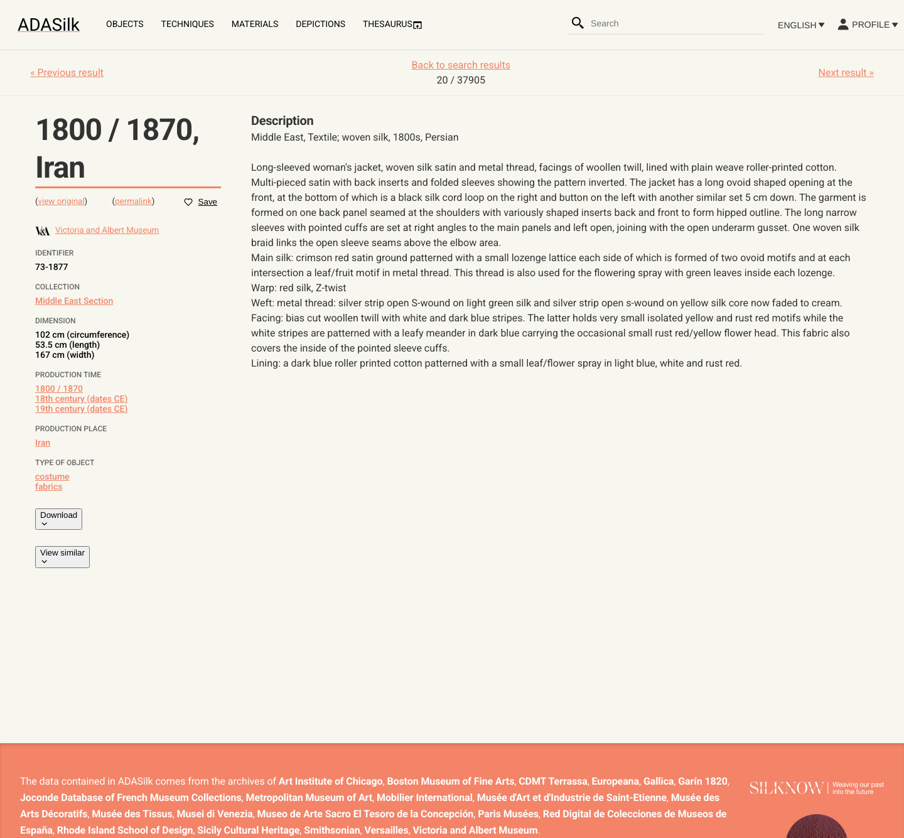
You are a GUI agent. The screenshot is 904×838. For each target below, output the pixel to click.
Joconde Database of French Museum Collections (131, 797)
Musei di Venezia (215, 814)
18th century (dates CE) (81, 399)
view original (61, 202)
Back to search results (461, 65)
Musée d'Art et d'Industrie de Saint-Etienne (572, 797)
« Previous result (67, 72)
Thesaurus (392, 24)
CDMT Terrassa (553, 781)
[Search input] (677, 23)
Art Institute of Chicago (331, 781)
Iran (42, 443)
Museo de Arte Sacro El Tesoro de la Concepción (365, 814)
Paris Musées (508, 814)
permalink (133, 202)
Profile (867, 24)
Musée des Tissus (132, 814)
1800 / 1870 (59, 389)
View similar (62, 557)
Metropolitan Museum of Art (309, 797)
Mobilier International (425, 797)
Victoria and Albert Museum (475, 830)
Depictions (320, 24)
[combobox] (677, 23)
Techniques (187, 24)
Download (58, 519)
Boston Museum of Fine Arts (450, 781)
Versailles (387, 830)
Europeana (615, 781)
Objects (125, 24)
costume (52, 477)
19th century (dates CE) (81, 409)
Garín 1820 (702, 781)
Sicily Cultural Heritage (248, 830)
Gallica (658, 781)
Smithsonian (332, 830)
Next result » (846, 72)
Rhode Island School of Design (125, 830)
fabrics (48, 487)
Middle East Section (74, 301)
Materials (255, 24)
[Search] (578, 23)
